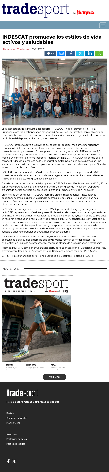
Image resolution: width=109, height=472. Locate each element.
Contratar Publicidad (16, 418)
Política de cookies (15, 444)
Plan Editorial (13, 423)
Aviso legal (11, 434)
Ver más (54, 377)
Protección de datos (16, 439)
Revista (10, 413)
